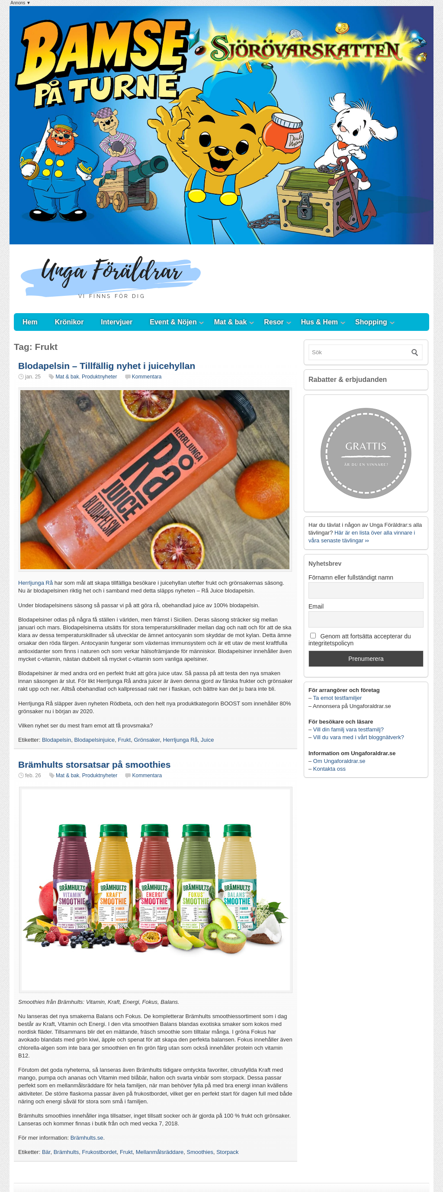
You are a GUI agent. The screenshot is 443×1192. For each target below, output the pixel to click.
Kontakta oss (329, 769)
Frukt (124, 740)
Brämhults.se (87, 1137)
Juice (207, 740)
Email (316, 606)
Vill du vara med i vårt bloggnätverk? (358, 737)
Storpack (227, 1152)
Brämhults (66, 1152)
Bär (46, 1152)
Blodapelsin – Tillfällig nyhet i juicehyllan (106, 366)
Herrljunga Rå (35, 583)
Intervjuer (116, 322)
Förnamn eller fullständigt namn (350, 577)
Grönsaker (147, 740)
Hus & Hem (319, 322)
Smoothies (200, 1152)
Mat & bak (230, 322)
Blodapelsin (56, 740)
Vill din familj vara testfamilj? (348, 729)
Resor (273, 322)
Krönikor (69, 322)
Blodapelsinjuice (94, 740)
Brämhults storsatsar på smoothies (94, 764)
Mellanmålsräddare (160, 1152)
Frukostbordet (99, 1152)
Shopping (371, 322)
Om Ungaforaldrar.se (339, 761)
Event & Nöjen (173, 322)
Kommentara (147, 377)
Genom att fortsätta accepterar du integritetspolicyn (359, 640)
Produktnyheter (99, 377)
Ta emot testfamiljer (337, 698)
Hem (30, 322)
